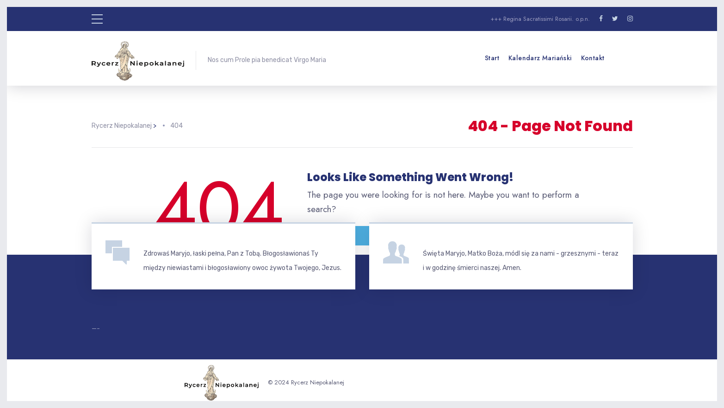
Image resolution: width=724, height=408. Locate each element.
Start (492, 58)
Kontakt (593, 58)
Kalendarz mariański (540, 58)
